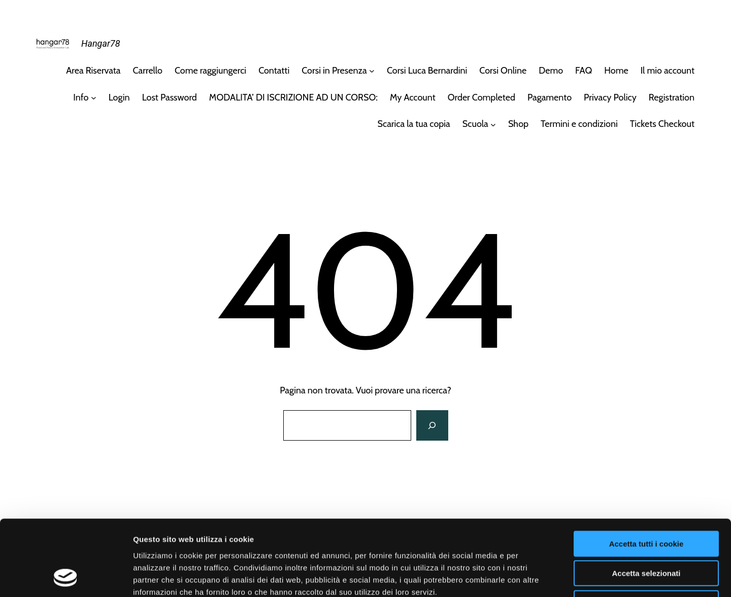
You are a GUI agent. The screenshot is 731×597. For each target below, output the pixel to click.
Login (119, 97)
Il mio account (667, 70)
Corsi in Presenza (334, 70)
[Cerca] (432, 425)
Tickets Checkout (662, 123)
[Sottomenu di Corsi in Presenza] (372, 71)
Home (616, 70)
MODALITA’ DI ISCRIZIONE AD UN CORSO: (293, 97)
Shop (518, 123)
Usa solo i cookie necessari (646, 532)
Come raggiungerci (210, 70)
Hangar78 (100, 43)
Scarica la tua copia (414, 123)
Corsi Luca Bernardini (427, 70)
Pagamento (549, 97)
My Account (413, 97)
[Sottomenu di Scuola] (493, 124)
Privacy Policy (610, 97)
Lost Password (169, 97)
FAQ (583, 70)
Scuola (475, 123)
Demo (551, 70)
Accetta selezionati (646, 503)
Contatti (273, 70)
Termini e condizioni (579, 123)
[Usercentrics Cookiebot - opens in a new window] (65, 577)
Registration (671, 97)
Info (80, 97)
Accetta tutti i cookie (646, 473)
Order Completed (481, 97)
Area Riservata (93, 70)
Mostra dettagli (534, 577)
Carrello (147, 70)
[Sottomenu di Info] (93, 98)
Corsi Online (502, 70)
